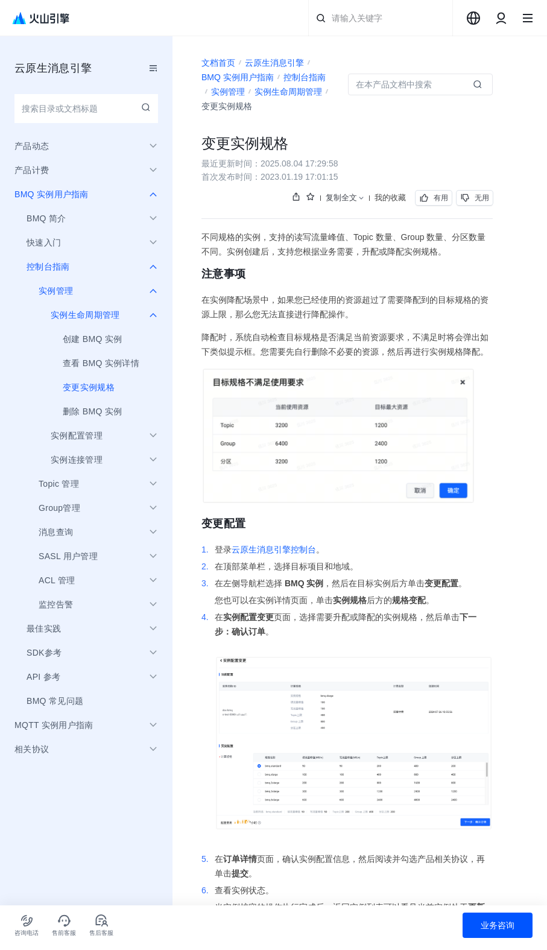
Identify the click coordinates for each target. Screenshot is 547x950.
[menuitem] (86, 339)
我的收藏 (390, 197)
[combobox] (473, 18)
